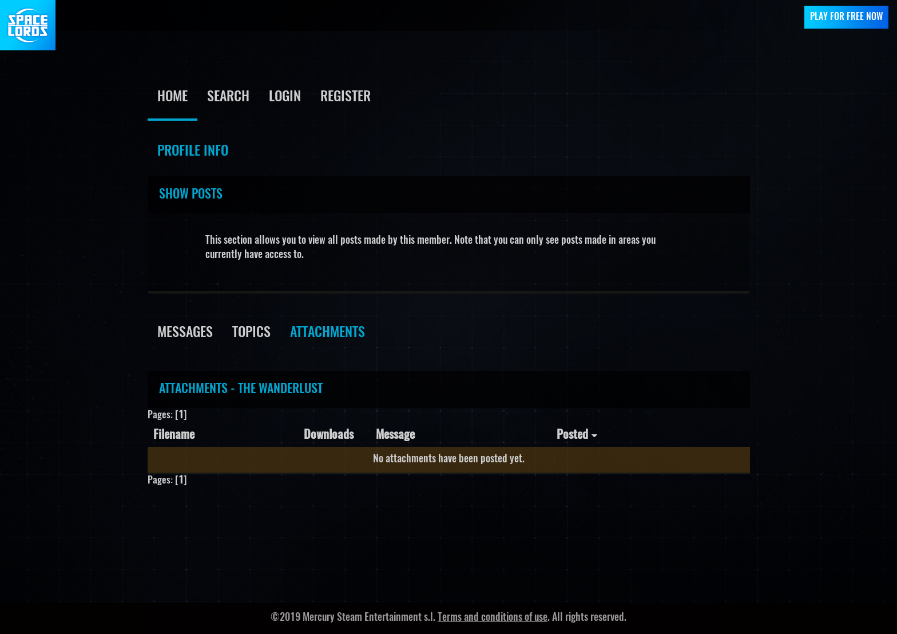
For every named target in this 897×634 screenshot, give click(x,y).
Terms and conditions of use (492, 618)
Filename (174, 435)
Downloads (329, 435)
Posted (577, 435)
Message (395, 435)
